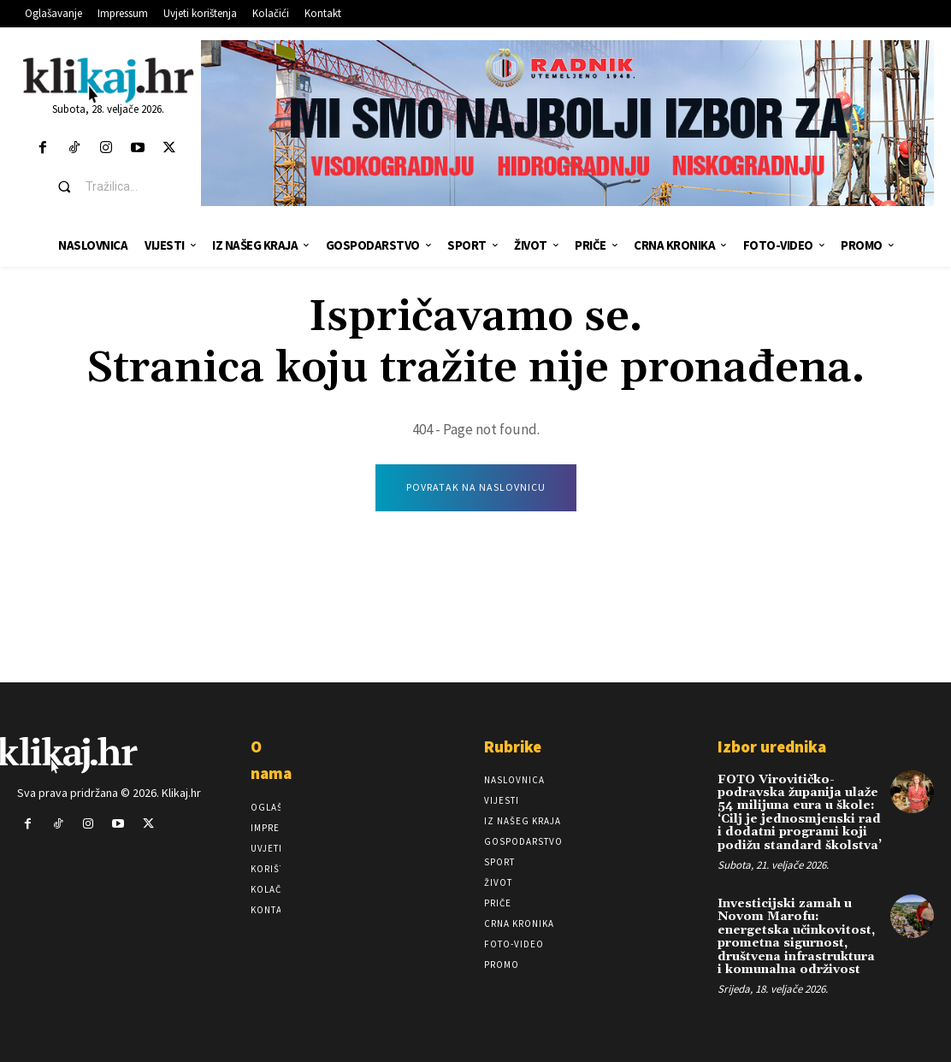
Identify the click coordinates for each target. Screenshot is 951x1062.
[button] (121, 186)
